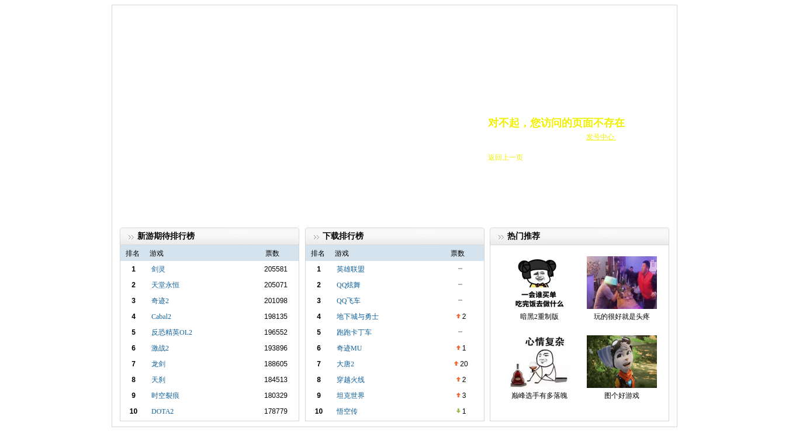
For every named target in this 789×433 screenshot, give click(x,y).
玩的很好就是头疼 (622, 316)
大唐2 (345, 364)
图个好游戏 (621, 395)
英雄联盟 (351, 269)
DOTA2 (162, 411)
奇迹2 (160, 301)
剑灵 (158, 269)
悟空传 (347, 411)
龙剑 (158, 364)
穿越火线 (351, 380)
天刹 (158, 380)
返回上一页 (505, 157)
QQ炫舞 (349, 285)
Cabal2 (161, 316)
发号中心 (601, 137)
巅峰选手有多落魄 (539, 395)
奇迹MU (349, 348)
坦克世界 (351, 395)
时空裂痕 (165, 395)
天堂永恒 (165, 285)
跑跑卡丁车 (354, 332)
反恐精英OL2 (171, 332)
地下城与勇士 (358, 316)
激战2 (160, 348)
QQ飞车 (349, 301)
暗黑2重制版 (539, 316)
